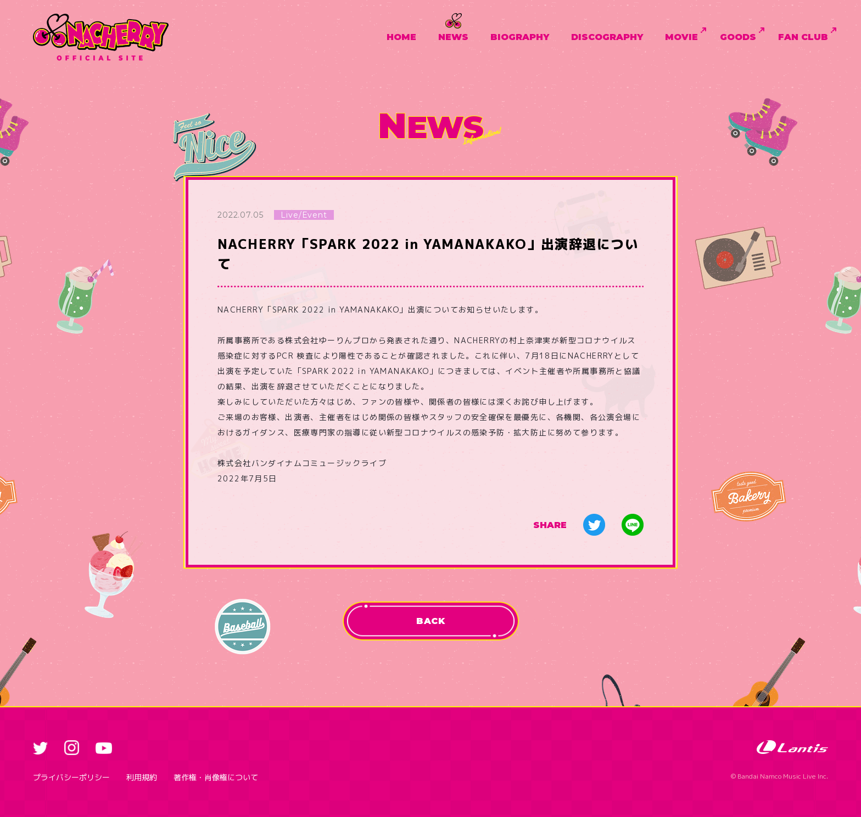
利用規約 (141, 777)
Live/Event (304, 215)
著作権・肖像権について (216, 777)
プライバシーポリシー (71, 777)
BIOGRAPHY (519, 37)
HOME (401, 37)
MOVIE (681, 37)
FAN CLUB (803, 37)
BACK (430, 621)
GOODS (738, 37)
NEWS (453, 37)
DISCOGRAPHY (607, 37)
